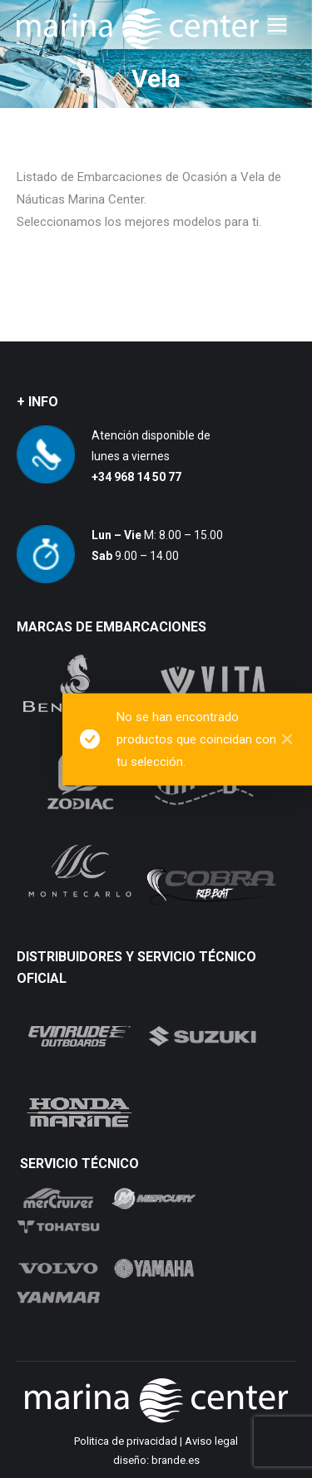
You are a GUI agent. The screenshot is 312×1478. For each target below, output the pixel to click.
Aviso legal (211, 1441)
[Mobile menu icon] (277, 25)
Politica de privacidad (125, 1441)
